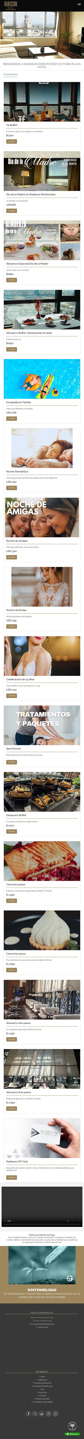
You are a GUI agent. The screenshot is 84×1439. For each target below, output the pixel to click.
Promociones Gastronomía (42, 1383)
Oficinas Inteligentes (43, 1398)
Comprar (11, 141)
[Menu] (79, 4)
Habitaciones (43, 1379)
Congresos (42, 1395)
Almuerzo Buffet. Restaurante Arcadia (29, 332)
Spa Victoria (13, 748)
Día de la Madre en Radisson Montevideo (31, 194)
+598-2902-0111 (43, 1327)
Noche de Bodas (16, 610)
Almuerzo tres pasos (18, 1092)
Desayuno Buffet (16, 815)
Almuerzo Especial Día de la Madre (27, 263)
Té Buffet (11, 125)
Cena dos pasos (15, 884)
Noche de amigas (16, 540)
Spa (43, 1389)
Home (43, 1376)
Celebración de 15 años (20, 679)
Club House (43, 1392)
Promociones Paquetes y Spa (42, 1386)
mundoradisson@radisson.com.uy (43, 1324)
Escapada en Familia (18, 402)
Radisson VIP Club (17, 1161)
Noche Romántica (17, 471)
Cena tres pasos (16, 953)
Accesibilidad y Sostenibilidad (43, 1402)
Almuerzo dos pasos (18, 1023)
